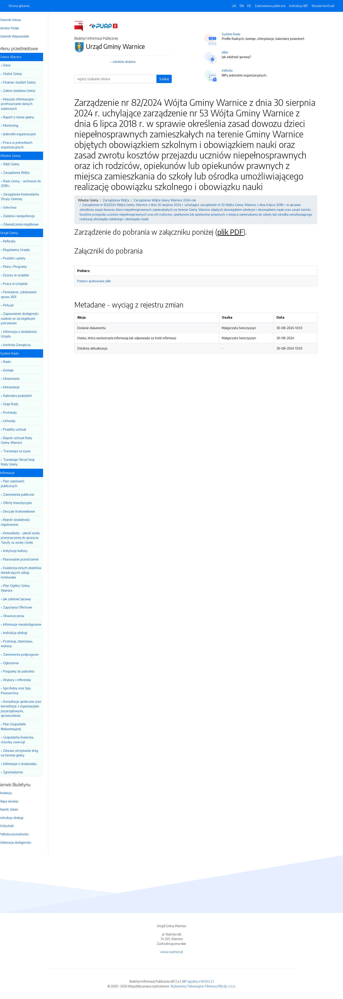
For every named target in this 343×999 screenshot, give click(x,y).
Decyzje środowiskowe (25, 511)
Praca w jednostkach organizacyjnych (22, 144)
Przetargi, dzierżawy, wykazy (23, 643)
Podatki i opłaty (20, 258)
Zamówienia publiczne (24, 494)
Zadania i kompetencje (25, 216)
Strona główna (19, 6)
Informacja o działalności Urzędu (25, 334)
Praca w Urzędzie (21, 284)
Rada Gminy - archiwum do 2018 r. (27, 183)
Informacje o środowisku (26, 764)
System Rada (15, 353)
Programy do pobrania (24, 671)
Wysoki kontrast (323, 6)
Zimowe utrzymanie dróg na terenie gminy (25, 753)
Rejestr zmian (14, 809)
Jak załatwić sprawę (23, 599)
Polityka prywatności (20, 834)
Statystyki (12, 826)
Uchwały (15, 421)
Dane (13, 65)
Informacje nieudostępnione (28, 624)
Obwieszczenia (19, 616)
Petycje (14, 305)
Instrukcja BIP (298, 6)
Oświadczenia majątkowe (27, 224)
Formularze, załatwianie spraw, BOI (25, 294)
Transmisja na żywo (23, 451)
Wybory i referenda (23, 680)
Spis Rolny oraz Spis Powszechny (22, 690)
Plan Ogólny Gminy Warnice (21, 588)
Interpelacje (17, 387)
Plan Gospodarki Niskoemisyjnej (19, 726)
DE (249, 6)
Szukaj (167, 79)
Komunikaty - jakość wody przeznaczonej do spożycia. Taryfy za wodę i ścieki (26, 537)
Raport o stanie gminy (24, 117)
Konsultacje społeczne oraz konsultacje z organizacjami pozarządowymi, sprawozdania (27, 708)
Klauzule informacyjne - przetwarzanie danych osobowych (24, 103)
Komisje (14, 370)
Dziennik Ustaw (16, 20)
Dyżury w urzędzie (22, 275)
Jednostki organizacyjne (25, 134)
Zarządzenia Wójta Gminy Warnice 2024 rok (168, 200)
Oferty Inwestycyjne (23, 503)
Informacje (13, 473)
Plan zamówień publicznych (18, 483)
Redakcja (11, 793)
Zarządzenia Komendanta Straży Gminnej (26, 196)
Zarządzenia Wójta (22, 172)
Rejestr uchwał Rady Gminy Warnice (22, 440)
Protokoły (16, 412)
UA (234, 6)
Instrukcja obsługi (21, 633)
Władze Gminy (16, 156)
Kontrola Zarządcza (23, 345)
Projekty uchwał (20, 429)
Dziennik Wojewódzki (20, 36)
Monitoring (16, 125)
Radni (13, 362)
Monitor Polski (15, 28)
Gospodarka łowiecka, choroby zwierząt (23, 739)
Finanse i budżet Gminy (25, 82)
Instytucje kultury (21, 551)
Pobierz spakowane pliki (97, 281)
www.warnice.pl (171, 952)
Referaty (15, 241)
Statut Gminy (18, 74)
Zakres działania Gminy (25, 90)
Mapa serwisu (14, 801)
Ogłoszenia (17, 663)
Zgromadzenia (19, 772)
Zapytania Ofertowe (23, 607)
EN (242, 6)
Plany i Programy (21, 266)
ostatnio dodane (127, 62)
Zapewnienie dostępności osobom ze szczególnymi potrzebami (26, 318)
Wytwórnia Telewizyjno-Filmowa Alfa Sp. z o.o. (203, 986)
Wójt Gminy (17, 164)
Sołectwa (16, 207)
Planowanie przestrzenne (27, 559)
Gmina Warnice (17, 57)
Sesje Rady (16, 404)
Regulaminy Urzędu (22, 250)
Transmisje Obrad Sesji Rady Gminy (23, 462)
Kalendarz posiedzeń (23, 395)
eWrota (230, 70)
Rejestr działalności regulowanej (21, 522)
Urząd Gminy (15, 233)
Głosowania (17, 378)
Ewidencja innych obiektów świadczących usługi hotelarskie (27, 572)
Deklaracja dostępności (21, 842)
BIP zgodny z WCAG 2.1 (198, 981)
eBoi (228, 52)
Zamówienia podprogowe (27, 654)
